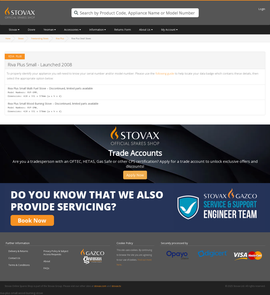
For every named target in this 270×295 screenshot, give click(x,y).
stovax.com (100, 286)
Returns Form (122, 29)
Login (261, 9)
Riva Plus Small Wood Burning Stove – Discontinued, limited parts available (53, 107)
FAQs (46, 268)
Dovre (31, 29)
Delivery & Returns (18, 251)
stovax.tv (116, 286)
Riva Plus (60, 38)
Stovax (13, 29)
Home (7, 38)
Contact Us (14, 258)
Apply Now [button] (135, 175)
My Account (168, 29)
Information (96, 29)
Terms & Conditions (19, 265)
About (47, 261)
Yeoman (49, 29)
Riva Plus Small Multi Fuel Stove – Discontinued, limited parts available (50, 92)
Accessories (71, 29)
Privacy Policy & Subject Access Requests (56, 253)
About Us (144, 29)
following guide (164, 73)
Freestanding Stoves (39, 38)
